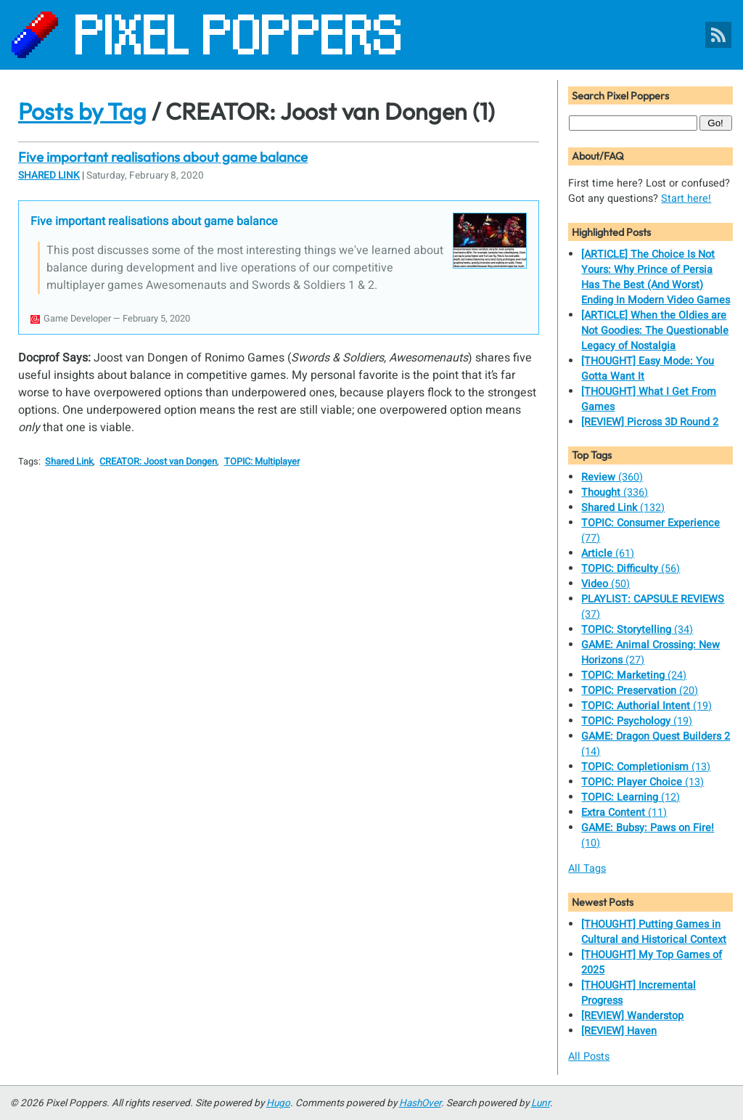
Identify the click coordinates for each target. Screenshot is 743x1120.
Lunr (540, 1103)
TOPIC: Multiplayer (262, 461)
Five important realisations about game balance (163, 156)
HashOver (420, 1103)
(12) (630, 797)
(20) (639, 690)
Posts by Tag (82, 111)
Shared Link (49, 175)
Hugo (278, 1103)
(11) (624, 812)
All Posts (588, 1056)
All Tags (587, 868)
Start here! (686, 198)
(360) (612, 477)
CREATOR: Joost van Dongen (158, 461)
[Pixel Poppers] (371, 35)
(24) (633, 675)
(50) (605, 584)
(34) (637, 629)
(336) (614, 492)
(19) (646, 706)
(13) (645, 766)
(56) (630, 568)
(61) (607, 553)
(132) (623, 507)
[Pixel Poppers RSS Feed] (718, 35)
